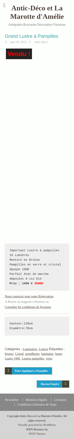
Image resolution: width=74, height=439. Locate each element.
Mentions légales (36, 399)
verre (49, 358)
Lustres (43, 349)
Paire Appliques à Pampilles (31, 370)
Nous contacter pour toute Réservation (29, 296)
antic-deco (41, 42)
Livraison (60, 399)
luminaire (47, 353)
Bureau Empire (50, 384)
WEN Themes (37, 433)
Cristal (19, 353)
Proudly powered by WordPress (37, 424)
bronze (9, 353)
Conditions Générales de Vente (37, 404)
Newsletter (12, 399)
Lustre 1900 (12, 358)
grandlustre (32, 353)
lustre (58, 353)
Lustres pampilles (33, 358)
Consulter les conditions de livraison (28, 307)
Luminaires (30, 349)
